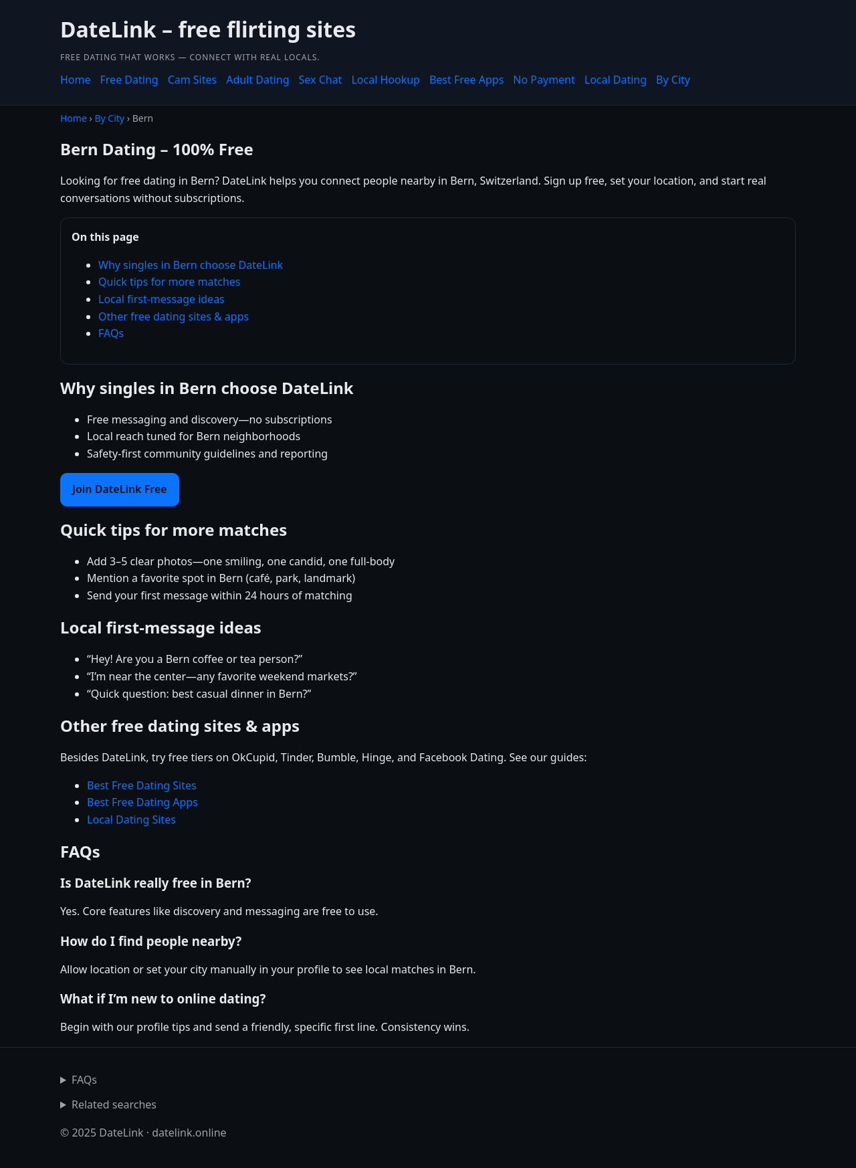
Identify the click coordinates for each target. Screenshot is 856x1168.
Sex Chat (320, 79)
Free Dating (129, 79)
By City (673, 79)
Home (75, 79)
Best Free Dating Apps (142, 802)
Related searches (114, 1104)
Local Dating (615, 79)
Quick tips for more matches (169, 281)
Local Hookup (385, 79)
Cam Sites (192, 79)
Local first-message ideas (161, 299)
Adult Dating (257, 79)
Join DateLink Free (119, 489)
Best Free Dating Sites (142, 785)
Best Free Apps (466, 79)
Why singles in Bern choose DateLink (190, 265)
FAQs (111, 333)
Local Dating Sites (131, 819)
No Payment (543, 79)
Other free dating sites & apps (173, 316)
